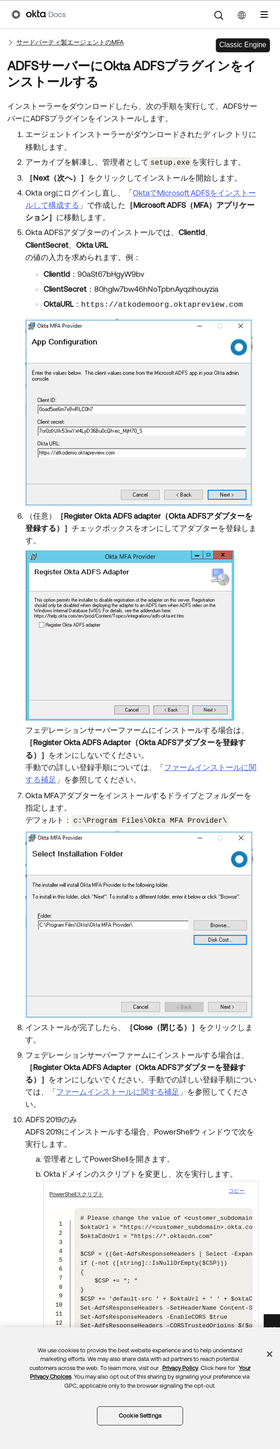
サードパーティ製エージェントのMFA (70, 42)
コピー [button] (236, 1189)
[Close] (270, 1354)
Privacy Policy (180, 1368)
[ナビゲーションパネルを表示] (264, 14)
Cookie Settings (140, 1415)
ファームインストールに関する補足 (117, 1090)
